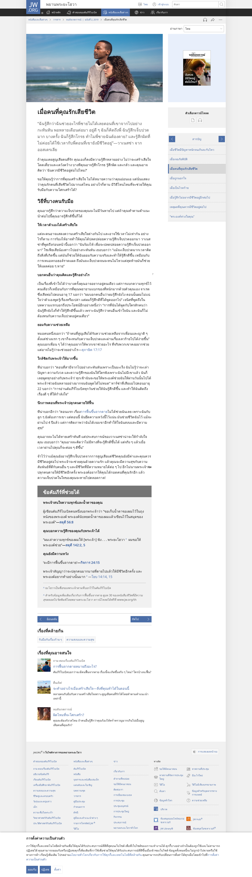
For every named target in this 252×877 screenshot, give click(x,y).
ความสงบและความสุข (44, 790)
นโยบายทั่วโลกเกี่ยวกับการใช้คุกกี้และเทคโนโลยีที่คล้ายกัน (106, 855)
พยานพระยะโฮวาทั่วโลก (126, 827)
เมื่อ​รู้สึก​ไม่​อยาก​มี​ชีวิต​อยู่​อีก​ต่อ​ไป (190, 197)
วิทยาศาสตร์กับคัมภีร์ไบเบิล (47, 817)
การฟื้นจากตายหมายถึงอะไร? (75, 666)
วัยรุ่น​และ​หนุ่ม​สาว (42, 801)
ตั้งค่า (57, 869)
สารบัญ (196, 139)
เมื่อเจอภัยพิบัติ (178, 159)
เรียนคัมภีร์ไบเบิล (42, 779)
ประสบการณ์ (120, 822)
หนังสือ (77, 774)
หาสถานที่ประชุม (197, 769)
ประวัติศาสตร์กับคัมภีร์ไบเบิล (47, 823)
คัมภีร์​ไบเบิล (80, 768)
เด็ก (35, 806)
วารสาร (57, 19)
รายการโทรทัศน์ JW (84, 823)
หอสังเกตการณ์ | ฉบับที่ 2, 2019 (82, 19)
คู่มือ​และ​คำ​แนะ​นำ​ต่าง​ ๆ (86, 817)
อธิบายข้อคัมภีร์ (41, 774)
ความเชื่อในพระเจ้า (43, 812)
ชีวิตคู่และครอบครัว (43, 796)
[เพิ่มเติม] (220, 19)
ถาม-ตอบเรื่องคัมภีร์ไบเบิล (46, 768)
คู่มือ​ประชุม (79, 801)
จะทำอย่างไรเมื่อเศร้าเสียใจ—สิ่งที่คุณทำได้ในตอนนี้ (91, 688)
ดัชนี (76, 812)
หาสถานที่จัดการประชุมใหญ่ (168, 777)
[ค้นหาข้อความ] (195, 4)
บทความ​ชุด (79, 790)
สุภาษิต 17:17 (92, 349)
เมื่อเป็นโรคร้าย (179, 188)
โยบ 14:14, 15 (102, 576)
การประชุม (119, 800)
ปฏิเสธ (45, 869)
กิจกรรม (118, 816)
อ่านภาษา (176, 28)
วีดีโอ (76, 828)
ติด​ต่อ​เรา (118, 789)
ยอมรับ (32, 869)
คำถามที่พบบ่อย (121, 778)
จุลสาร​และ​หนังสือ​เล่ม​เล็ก (86, 779)
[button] (81, 12)
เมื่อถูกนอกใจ (178, 178)
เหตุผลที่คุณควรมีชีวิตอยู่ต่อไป (188, 207)
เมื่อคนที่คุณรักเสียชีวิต (183, 169)
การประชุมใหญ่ (121, 811)
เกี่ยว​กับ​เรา (119, 771)
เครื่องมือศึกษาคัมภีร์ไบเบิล (46, 785)
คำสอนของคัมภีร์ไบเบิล (45, 761)
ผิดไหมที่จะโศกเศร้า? (68, 714)
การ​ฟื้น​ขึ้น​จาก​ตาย (94, 411)
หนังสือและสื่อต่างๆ (37, 19)
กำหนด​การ (79, 806)
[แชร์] (213, 19)
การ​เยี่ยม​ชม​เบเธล (123, 795)
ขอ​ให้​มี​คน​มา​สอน (122, 784)
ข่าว (116, 761)
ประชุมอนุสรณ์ (121, 806)
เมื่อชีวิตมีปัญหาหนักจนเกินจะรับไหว (192, 150)
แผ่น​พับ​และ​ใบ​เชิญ (83, 785)
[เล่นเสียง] (205, 19)
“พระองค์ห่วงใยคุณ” (182, 216)
